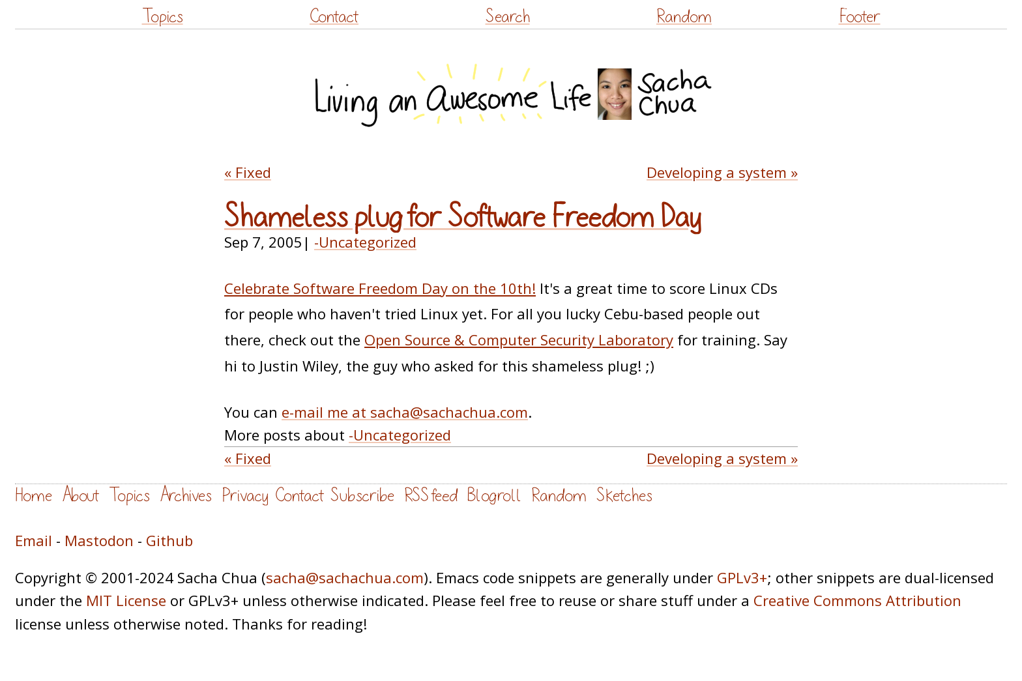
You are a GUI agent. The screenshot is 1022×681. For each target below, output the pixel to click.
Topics (162, 16)
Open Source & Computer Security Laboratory (518, 339)
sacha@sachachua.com (345, 577)
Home (33, 495)
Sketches (624, 495)
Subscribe (362, 495)
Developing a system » (722, 172)
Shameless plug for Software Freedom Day (462, 218)
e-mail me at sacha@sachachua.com (405, 412)
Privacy (245, 495)
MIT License (126, 600)
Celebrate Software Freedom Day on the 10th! (380, 288)
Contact (334, 16)
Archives (186, 495)
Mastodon (99, 540)
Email (33, 540)
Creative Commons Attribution (857, 600)
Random (684, 16)
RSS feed (431, 495)
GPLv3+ (742, 577)
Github (169, 540)
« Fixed (247, 172)
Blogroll (494, 495)
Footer (860, 16)
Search (508, 16)
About (80, 495)
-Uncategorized (365, 242)
